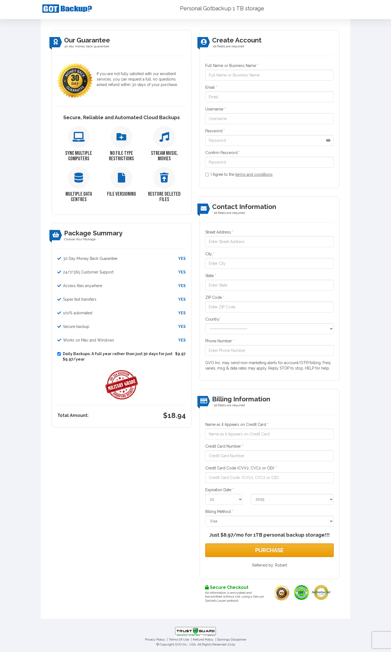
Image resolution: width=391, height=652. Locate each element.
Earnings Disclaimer (231, 639)
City (210, 254)
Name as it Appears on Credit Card (237, 424)
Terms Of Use (179, 639)
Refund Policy (203, 639)
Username (215, 109)
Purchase (269, 550)
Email (211, 87)
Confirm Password (222, 152)
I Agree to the (239, 174)
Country (213, 319)
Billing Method (219, 511)
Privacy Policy (155, 639)
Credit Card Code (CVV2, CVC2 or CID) (241, 468)
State (210, 275)
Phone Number (219, 341)
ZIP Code (214, 297)
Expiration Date (219, 490)
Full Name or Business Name (231, 65)
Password (215, 131)
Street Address (219, 232)
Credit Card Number (224, 446)
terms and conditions (254, 174)
